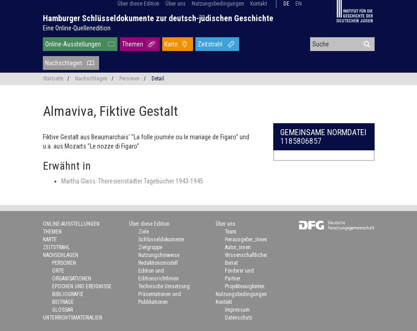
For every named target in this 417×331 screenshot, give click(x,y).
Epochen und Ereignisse (82, 286)
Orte (58, 271)
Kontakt (258, 3)
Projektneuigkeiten (244, 286)
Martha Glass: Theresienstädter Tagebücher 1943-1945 (132, 181)
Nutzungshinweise (158, 255)
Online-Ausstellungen (73, 44)
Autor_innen (238, 247)
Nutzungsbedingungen (218, 3)
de (286, 3)
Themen (132, 44)
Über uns (175, 3)
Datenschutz (239, 317)
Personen (129, 78)
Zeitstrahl (210, 44)
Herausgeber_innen (246, 239)
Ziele (143, 231)
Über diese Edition (138, 3)
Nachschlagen (63, 63)
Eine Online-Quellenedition (77, 28)
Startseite (53, 78)
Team (230, 231)
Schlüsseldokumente (161, 239)
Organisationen (71, 278)
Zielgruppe (150, 247)
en (298, 3)
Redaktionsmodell (158, 263)
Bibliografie (67, 294)
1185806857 (301, 141)
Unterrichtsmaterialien (72, 317)
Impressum (237, 310)
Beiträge (63, 302)
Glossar (62, 310)
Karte (171, 44)
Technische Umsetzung (164, 286)
